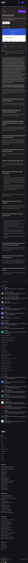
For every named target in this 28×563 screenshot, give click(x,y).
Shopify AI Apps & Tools (5, 368)
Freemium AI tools (4, 545)
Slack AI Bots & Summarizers (6, 534)
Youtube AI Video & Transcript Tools (7, 538)
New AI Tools (3, 438)
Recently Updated (5, 399)
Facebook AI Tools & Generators (7, 370)
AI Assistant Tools (4, 485)
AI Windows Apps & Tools (5, 505)
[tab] (5, 46)
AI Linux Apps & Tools (5, 508)
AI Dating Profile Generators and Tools (8, 480)
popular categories (5, 335)
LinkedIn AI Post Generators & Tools (7, 537)
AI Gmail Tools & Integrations (6, 361)
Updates (2, 453)
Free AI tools (3, 544)
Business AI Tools (4, 483)
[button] (25, 2)
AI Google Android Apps (5, 506)
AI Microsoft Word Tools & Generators (8, 358)
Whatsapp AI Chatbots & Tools (7, 363)
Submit (2, 444)
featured (3, 305)
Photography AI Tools (5, 350)
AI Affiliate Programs (4, 449)
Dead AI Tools (4, 374)
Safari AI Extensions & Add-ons (6, 495)
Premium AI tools (4, 547)
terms (26, 559)
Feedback (2, 458)
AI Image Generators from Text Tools (8, 337)
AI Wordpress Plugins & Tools (6, 366)
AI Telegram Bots (4, 356)
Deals (2, 440)
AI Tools (2, 460)
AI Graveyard (3, 451)
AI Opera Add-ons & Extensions (6, 509)
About (2, 455)
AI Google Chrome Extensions (6, 496)
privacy (22, 559)
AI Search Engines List (5, 352)
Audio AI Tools (3, 349)
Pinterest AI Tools (4, 371)
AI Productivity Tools (4, 488)
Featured (2, 442)
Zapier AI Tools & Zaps (5, 535)
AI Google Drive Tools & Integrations (7, 532)
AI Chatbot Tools (4, 342)
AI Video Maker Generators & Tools (8, 339)
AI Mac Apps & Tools (4, 501)
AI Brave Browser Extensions (6, 511)
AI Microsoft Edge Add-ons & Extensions (8, 498)
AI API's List (3, 499)
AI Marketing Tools (4, 489)
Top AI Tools (3, 446)
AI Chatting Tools (4, 344)
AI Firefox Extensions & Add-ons (6, 502)
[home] (3, 2)
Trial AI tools (3, 548)
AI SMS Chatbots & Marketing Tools (7, 512)
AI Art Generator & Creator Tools (7, 340)
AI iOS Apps (3, 503)
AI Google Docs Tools (5, 365)
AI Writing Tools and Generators (6, 482)
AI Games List (3, 486)
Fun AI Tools (3, 347)
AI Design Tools (4, 345)
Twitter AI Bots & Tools (5, 360)
